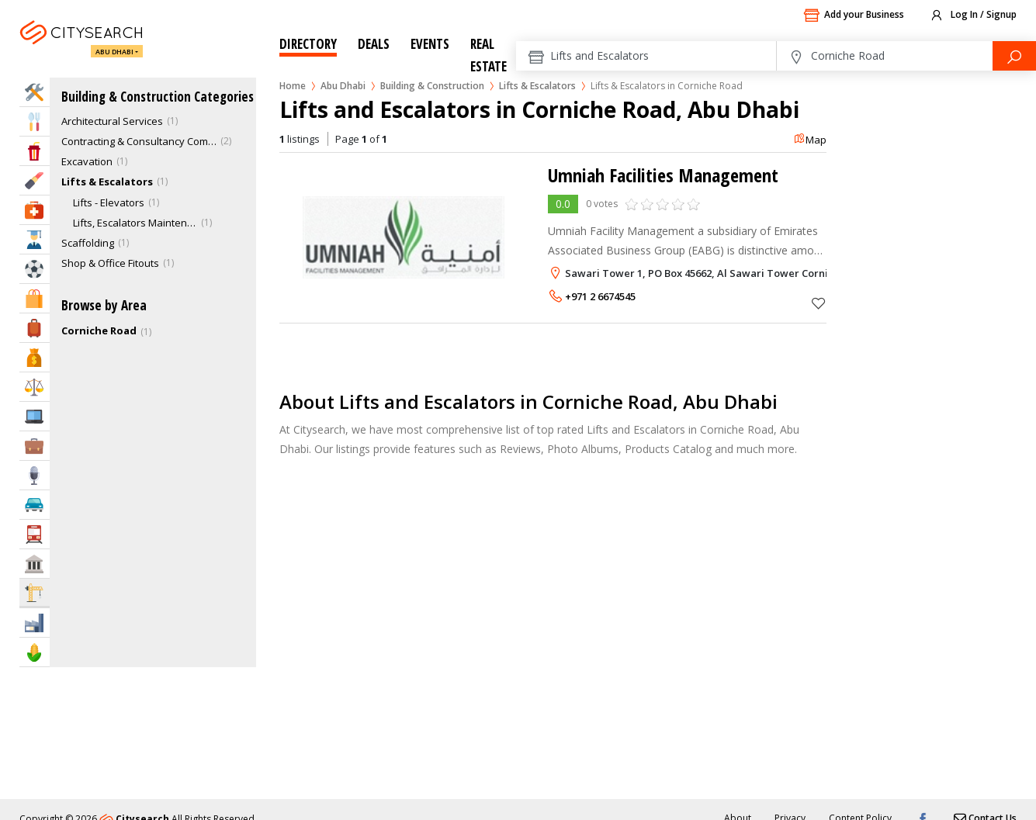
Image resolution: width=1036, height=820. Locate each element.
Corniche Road (99, 330)
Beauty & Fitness (34, 180)
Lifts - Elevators (108, 202)
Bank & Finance (34, 357)
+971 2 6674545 (600, 296)
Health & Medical (34, 209)
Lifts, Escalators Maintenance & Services (135, 223)
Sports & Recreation (34, 268)
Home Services (34, 92)
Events (430, 44)
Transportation (34, 534)
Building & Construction (432, 85)
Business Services (34, 445)
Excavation (87, 161)
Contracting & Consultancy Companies (139, 141)
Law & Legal (34, 386)
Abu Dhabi (114, 52)
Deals (374, 44)
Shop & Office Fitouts (110, 263)
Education (34, 239)
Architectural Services (112, 121)
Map (809, 140)
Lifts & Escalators (537, 85)
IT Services (34, 416)
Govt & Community (34, 563)
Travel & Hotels (34, 327)
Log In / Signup (973, 15)
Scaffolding (87, 243)
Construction (34, 592)
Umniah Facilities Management (663, 175)
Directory (308, 44)
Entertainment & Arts (34, 151)
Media (34, 475)
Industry (34, 622)
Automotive (34, 504)
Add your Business (853, 15)
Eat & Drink (34, 121)
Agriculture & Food (34, 652)
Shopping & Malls (34, 298)
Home (292, 85)
